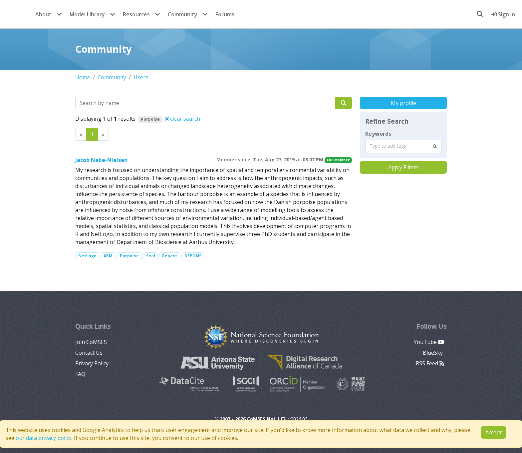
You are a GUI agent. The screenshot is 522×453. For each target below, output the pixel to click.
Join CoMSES (91, 342)
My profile (403, 103)
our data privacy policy (44, 438)
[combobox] (403, 146)
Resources (136, 14)
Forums (224, 14)
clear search (182, 118)
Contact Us (89, 352)
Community (182, 14)
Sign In (503, 14)
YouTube (429, 342)
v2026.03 (294, 419)
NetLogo (87, 256)
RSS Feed (430, 363)
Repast (169, 256)
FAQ (80, 374)
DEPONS (192, 256)
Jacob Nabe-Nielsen (101, 160)
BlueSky (433, 352)
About (43, 14)
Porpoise (129, 256)
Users (140, 77)
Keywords (378, 133)
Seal (150, 256)
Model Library (87, 14)
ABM (108, 256)
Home (82, 77)
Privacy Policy (92, 363)
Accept (493, 432)
